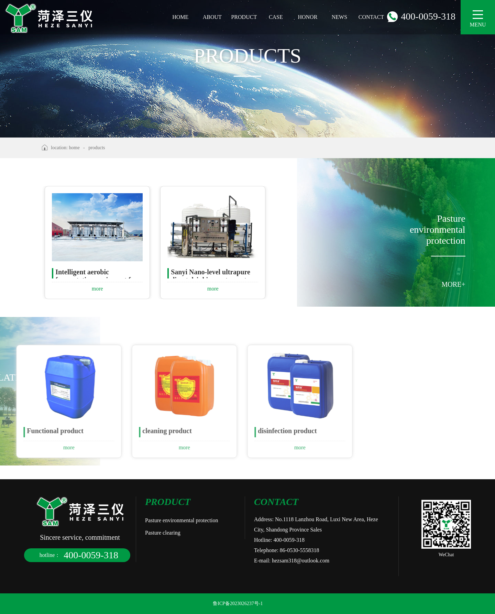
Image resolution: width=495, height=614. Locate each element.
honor (307, 17)
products (96, 147)
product (244, 17)
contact (371, 17)
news (339, 17)
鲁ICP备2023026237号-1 (238, 603)
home (180, 17)
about (212, 17)
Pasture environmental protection (181, 520)
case (276, 17)
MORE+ (453, 284)
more (97, 289)
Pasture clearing (162, 533)
